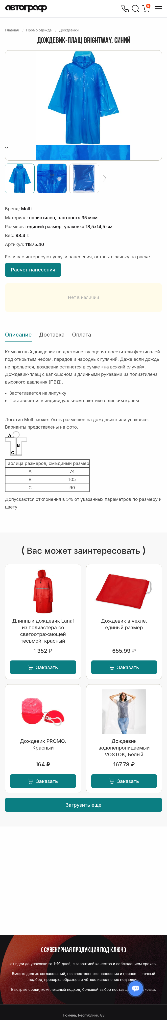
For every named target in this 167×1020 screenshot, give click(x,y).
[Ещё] (104, 178)
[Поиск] (135, 8)
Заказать (43, 667)
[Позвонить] (125, 8)
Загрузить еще (83, 805)
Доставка (52, 334)
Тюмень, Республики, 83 (84, 1015)
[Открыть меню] (158, 8)
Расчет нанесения (33, 270)
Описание (18, 334)
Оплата (81, 334)
